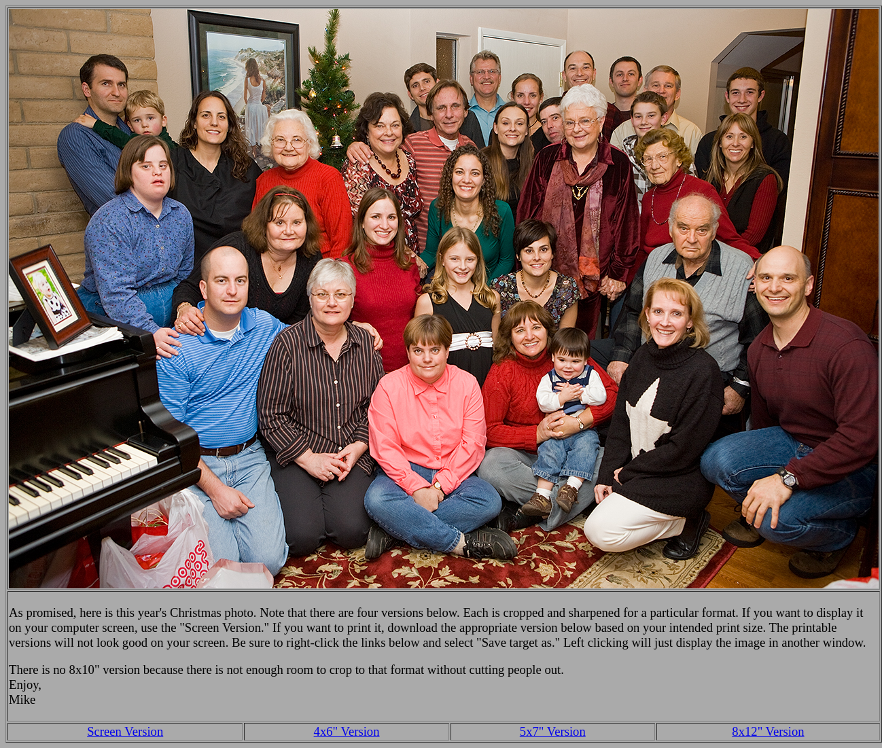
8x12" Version (768, 731)
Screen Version (125, 731)
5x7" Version (553, 731)
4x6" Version (347, 731)
